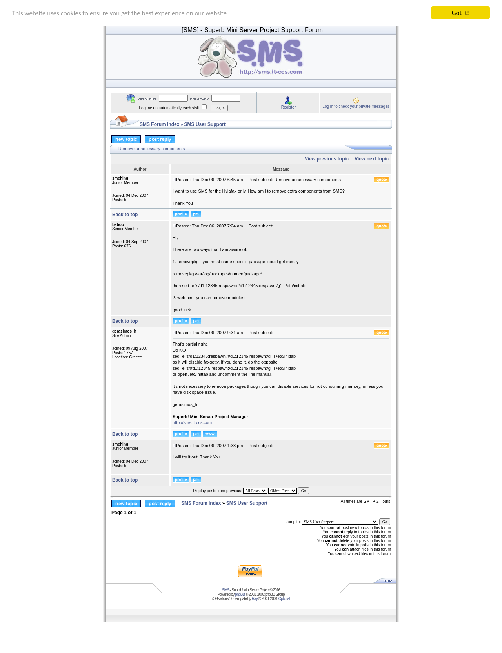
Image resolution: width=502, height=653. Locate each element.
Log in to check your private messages (355, 106)
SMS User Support (205, 124)
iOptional (283, 599)
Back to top (125, 214)
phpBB (240, 594)
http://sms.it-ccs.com (192, 422)
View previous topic (327, 159)
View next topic (372, 159)
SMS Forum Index (159, 124)
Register (288, 107)
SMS (225, 590)
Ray (255, 599)
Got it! (460, 13)
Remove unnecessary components (151, 148)
